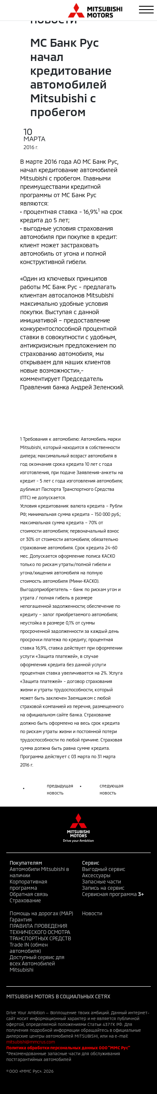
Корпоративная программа (28, 884)
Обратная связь (29, 894)
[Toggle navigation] (146, 9)
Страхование (25, 900)
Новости (92, 913)
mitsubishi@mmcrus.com (30, 1041)
